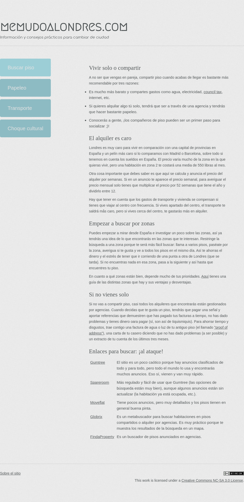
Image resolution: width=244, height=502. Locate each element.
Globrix (96, 416)
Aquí (205, 276)
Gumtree (97, 362)
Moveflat (97, 402)
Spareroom (99, 382)
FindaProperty (102, 436)
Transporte (20, 108)
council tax (213, 92)
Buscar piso (21, 67)
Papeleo (17, 88)
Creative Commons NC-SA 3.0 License (212, 480)
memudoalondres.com (64, 26)
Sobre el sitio (10, 473)
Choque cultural (25, 128)
